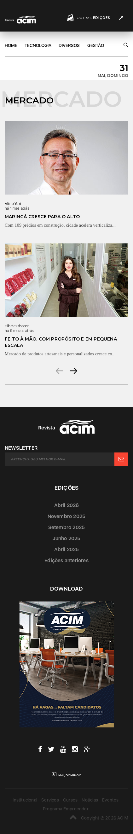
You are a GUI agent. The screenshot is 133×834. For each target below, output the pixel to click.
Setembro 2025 (66, 527)
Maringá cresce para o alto (42, 216)
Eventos (110, 799)
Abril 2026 (66, 505)
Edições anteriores (66, 560)
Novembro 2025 (67, 516)
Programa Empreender (66, 808)
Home (11, 45)
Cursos (70, 799)
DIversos (69, 45)
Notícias (90, 799)
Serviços (50, 799)
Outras (93, 18)
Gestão (95, 45)
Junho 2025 (67, 538)
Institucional (25, 799)
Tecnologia (38, 45)
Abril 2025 (66, 549)
